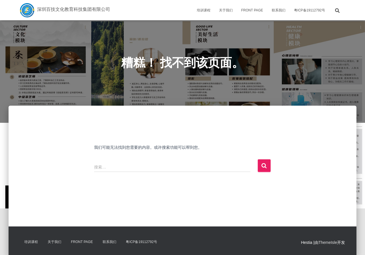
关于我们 (226, 10)
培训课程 (203, 10)
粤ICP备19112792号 (309, 10)
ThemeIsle (328, 242)
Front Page (252, 10)
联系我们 (278, 10)
